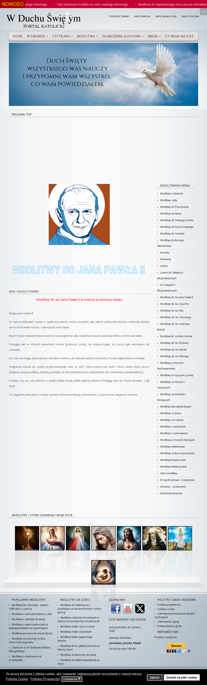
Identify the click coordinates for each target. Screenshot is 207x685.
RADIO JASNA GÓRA (165, 16)
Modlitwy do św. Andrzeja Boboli (173, 326)
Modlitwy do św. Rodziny (174, 343)
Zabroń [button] (154, 677)
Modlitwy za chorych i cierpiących (171, 384)
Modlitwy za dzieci (170, 413)
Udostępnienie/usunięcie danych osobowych (174, 615)
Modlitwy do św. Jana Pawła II (176, 297)
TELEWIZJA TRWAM (119, 16)
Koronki (164, 252)
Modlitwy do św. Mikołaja (174, 356)
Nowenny (165, 259)
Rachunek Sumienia (171, 493)
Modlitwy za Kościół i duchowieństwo (170, 365)
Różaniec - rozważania (173, 486)
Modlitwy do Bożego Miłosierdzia (170, 243)
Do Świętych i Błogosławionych (167, 287)
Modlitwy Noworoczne (173, 460)
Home (18, 36)
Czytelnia (61, 36)
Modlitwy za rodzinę (171, 420)
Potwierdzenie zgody (169, 626)
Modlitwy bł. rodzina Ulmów (176, 336)
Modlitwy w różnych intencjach (177, 440)
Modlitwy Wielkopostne (173, 466)
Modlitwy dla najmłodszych (175, 406)
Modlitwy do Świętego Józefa (176, 220)
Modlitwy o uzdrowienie (174, 433)
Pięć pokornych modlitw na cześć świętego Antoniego (99, 4)
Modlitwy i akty (168, 200)
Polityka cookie (166, 609)
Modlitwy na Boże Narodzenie (177, 453)
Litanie (164, 266)
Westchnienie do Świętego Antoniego (29, 4)
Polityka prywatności (169, 604)
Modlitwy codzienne (171, 193)
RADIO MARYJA (142, 16)
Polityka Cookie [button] (17, 679)
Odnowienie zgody (168, 621)
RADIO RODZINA (190, 16)
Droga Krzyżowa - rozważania (177, 480)
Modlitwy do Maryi (170, 213)
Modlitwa (86, 36)
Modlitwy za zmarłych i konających (171, 397)
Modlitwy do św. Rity (171, 310)
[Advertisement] (103, 147)
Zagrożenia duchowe (121, 36)
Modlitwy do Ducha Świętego (176, 227)
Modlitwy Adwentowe (172, 446)
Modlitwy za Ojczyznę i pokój (176, 375)
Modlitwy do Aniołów (172, 233)
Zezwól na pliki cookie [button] (181, 677)
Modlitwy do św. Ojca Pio (174, 304)
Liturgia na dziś (179, 36)
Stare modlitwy (168, 473)
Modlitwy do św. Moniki (173, 349)
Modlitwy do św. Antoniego (175, 317)
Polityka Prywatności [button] (45, 679)
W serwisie (36, 36)
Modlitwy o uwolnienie (173, 426)
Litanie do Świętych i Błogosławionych (170, 275)
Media (153, 36)
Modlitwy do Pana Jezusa (174, 207)
